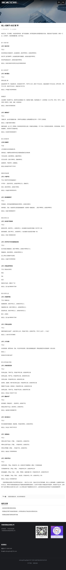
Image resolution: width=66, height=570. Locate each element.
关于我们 (29, 563)
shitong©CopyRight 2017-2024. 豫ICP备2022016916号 (33, 560)
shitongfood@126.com (11, 551)
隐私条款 (35, 563)
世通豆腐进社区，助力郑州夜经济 (16, 496)
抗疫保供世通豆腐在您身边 (9, 508)
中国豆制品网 (10, 528)
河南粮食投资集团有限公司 (8, 530)
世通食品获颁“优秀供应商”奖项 (10, 514)
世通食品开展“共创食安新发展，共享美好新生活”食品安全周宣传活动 (19, 511)
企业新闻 (33, 14)
